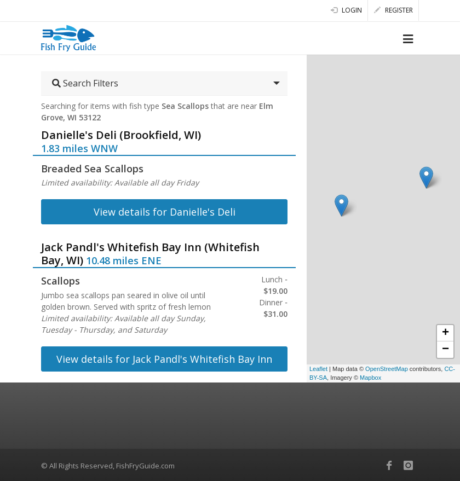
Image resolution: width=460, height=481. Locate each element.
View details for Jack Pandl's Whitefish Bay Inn (164, 359)
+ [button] (445, 333)
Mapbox (370, 377)
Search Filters (85, 83)
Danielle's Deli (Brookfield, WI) (121, 135)
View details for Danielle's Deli (164, 211)
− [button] (445, 349)
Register (393, 10)
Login (346, 10)
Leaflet (318, 369)
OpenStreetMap (386, 369)
